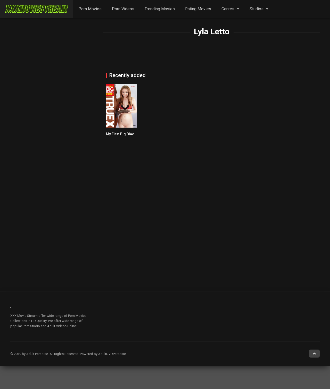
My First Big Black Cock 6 (127, 134)
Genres (227, 8)
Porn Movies (90, 8)
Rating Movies (198, 8)
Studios (256, 8)
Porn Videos (123, 8)
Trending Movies (160, 8)
